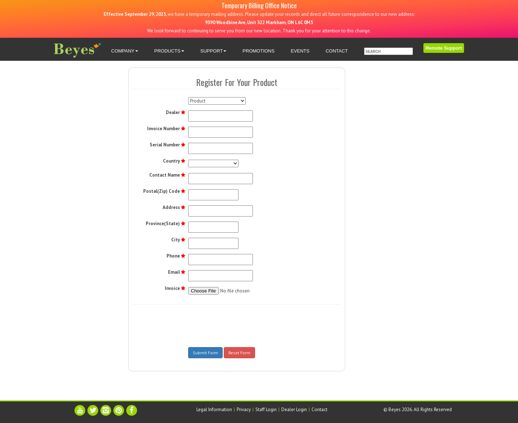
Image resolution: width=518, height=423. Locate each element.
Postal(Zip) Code (161, 191)
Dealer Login (294, 409)
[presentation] (242, 324)
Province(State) (163, 223)
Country (171, 161)
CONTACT (337, 51)
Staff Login (266, 409)
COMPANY (124, 51)
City (175, 240)
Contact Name (164, 175)
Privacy (244, 409)
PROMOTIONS (258, 51)
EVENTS (300, 51)
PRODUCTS (169, 51)
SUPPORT (213, 51)
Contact (319, 409)
